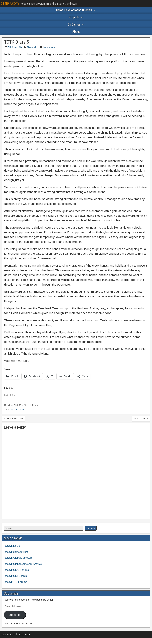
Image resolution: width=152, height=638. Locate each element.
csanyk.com (10, 3)
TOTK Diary (17, 409)
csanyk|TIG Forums (16, 581)
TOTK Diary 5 (16, 42)
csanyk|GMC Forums (17, 569)
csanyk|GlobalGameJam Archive (23, 563)
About (76, 32)
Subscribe (14, 614)
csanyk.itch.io (12, 545)
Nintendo (32, 47)
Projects (74, 17)
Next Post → (141, 418)
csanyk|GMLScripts (16, 575)
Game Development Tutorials (74, 10)
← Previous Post (13, 418)
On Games (74, 24)
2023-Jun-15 (14, 47)
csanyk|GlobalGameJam (18, 557)
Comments (48, 47)
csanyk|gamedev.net (16, 551)
